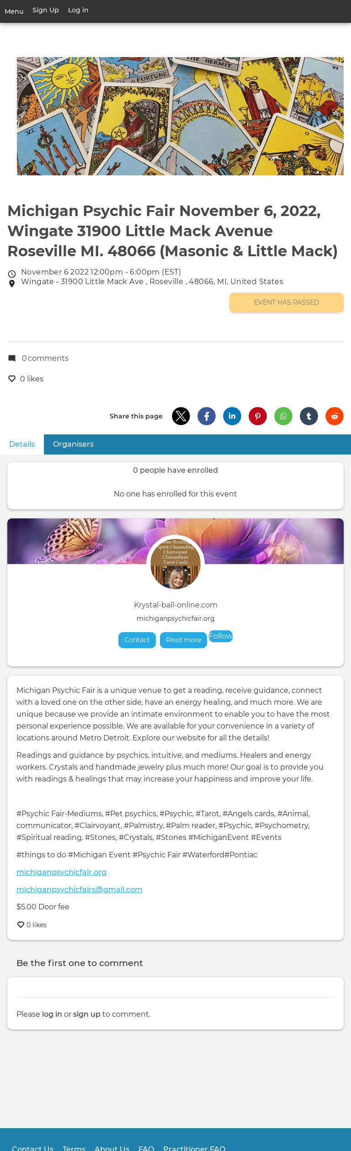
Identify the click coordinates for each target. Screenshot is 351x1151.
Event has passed (286, 302)
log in (52, 1014)
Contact (137, 640)
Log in (78, 10)
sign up (87, 1014)
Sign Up (45, 10)
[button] (181, 416)
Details (26, 444)
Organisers (73, 444)
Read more (186, 639)
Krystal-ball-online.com (176, 605)
